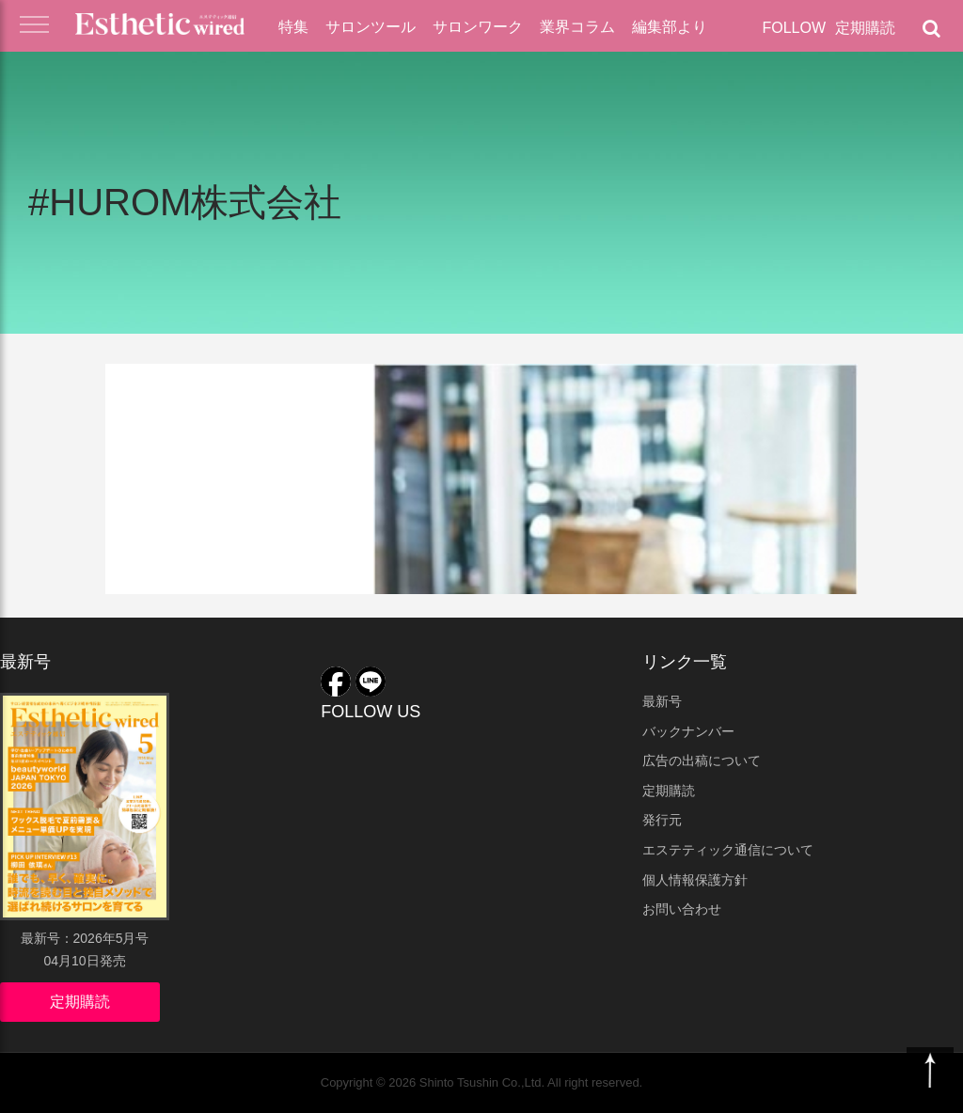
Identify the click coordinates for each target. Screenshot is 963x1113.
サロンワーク (478, 27)
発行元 (662, 819)
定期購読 (865, 28)
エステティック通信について (727, 849)
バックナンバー (688, 731)
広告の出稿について (701, 760)
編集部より (669, 27)
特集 (293, 27)
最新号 (662, 701)
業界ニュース (178, 392)
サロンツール (370, 27)
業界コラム (577, 27)
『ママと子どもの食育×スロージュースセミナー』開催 (283, 463)
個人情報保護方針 (695, 879)
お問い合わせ (681, 909)
